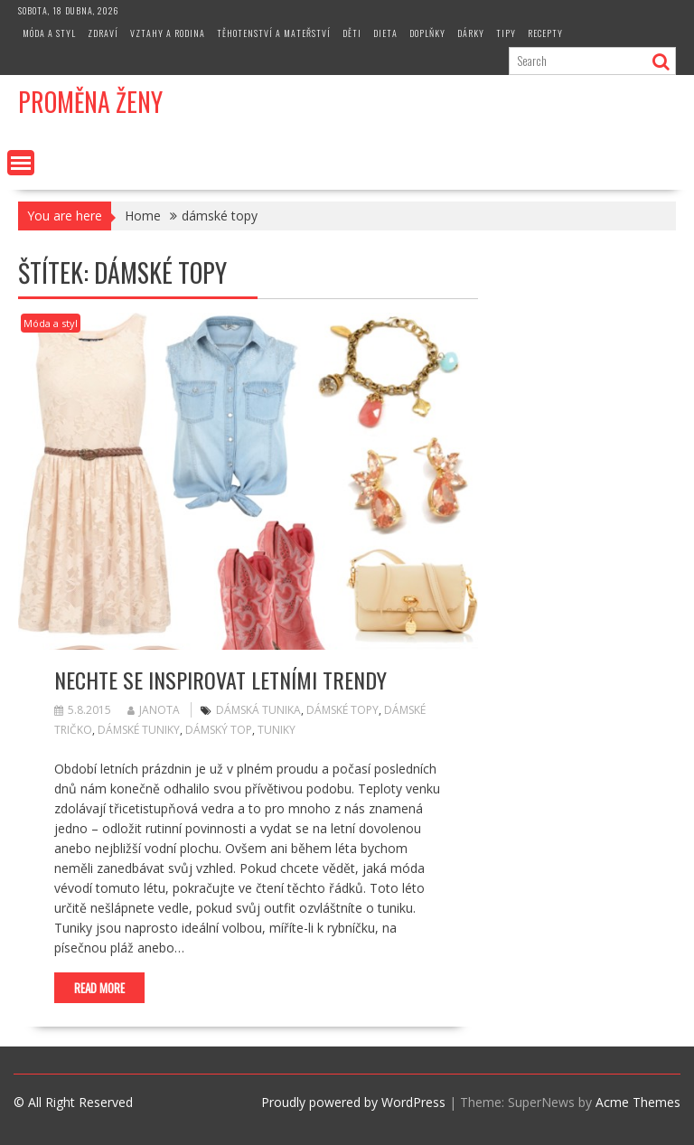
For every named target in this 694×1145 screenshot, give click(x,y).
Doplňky (427, 33)
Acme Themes (638, 1102)
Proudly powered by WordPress (353, 1102)
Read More (99, 988)
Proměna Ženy (90, 101)
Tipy (506, 33)
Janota (153, 710)
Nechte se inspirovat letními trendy (220, 679)
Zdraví (103, 33)
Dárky (470, 33)
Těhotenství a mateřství (274, 33)
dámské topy (342, 710)
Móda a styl (49, 33)
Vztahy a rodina (167, 33)
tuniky (276, 729)
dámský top (218, 729)
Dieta (385, 33)
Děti (351, 33)
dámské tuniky (139, 729)
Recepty (545, 33)
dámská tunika (258, 710)
